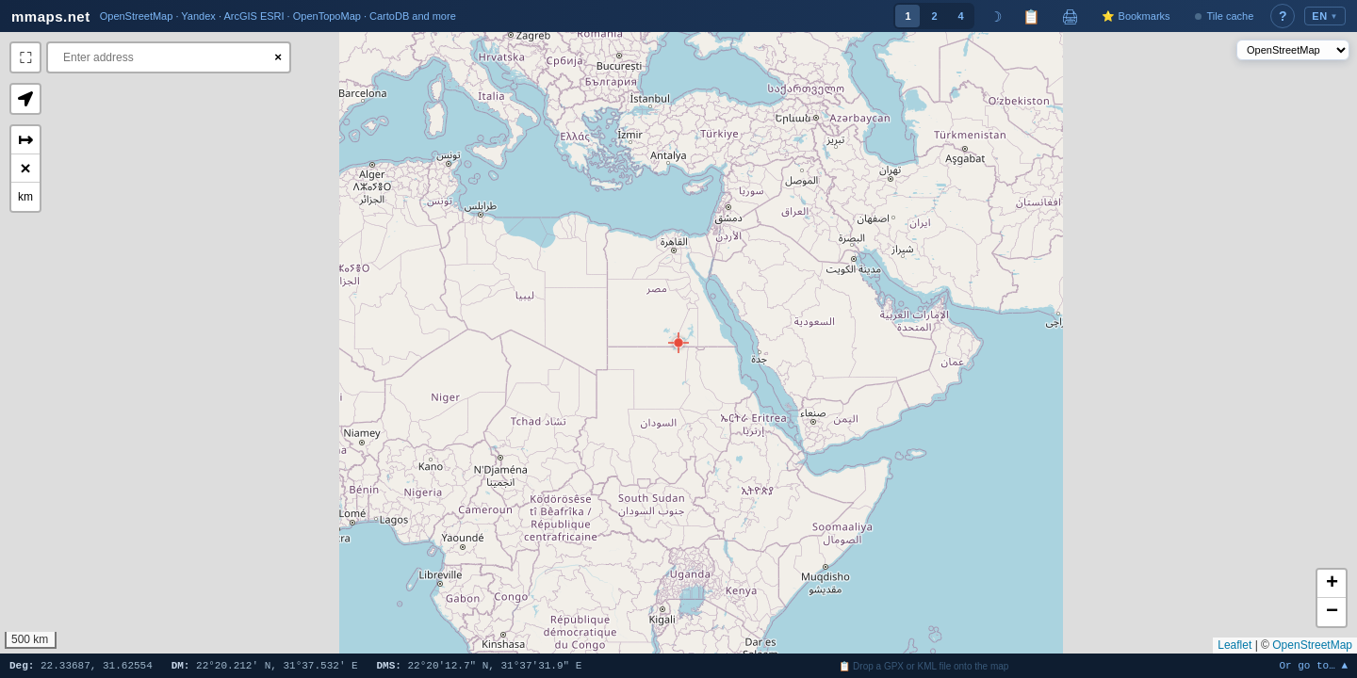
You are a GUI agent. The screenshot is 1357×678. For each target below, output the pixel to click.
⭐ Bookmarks (1135, 16)
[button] (678, 342)
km (25, 196)
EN (1325, 16)
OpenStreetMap (1312, 645)
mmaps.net (50, 16)
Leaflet (1234, 645)
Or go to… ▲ (1313, 666)
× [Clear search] (278, 57)
